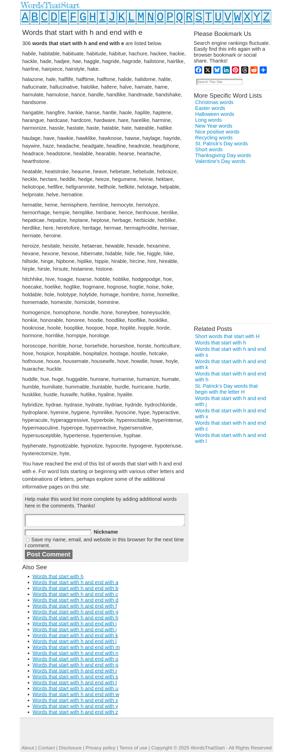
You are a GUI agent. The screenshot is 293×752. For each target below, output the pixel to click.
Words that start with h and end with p (75, 665)
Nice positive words (217, 132)
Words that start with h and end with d (75, 600)
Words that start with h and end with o (75, 659)
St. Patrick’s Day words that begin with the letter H (226, 389)
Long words (208, 120)
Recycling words (214, 137)
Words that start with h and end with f (75, 606)
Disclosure (70, 747)
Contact (46, 747)
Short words (209, 149)
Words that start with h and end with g (75, 612)
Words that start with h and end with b (75, 588)
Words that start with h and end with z (75, 712)
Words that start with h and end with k (75, 635)
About (27, 747)
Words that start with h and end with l (75, 641)
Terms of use (133, 747)
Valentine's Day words (220, 161)
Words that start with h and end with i (75, 623)
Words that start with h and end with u (75, 688)
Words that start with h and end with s (75, 676)
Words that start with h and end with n (75, 653)
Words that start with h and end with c (75, 594)
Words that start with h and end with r (75, 671)
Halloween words (214, 114)
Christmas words (214, 102)
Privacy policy (100, 747)
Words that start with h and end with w (76, 694)
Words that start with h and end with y (75, 706)
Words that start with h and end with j (75, 629)
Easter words (210, 108)
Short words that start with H (227, 336)
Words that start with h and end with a (75, 582)
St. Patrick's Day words (221, 143)
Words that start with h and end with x (75, 700)
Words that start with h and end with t (75, 682)
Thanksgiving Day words (223, 155)
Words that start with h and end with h (75, 618)
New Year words (213, 126)
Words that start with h (58, 576)
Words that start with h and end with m (76, 647)
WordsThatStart (50, 5)
